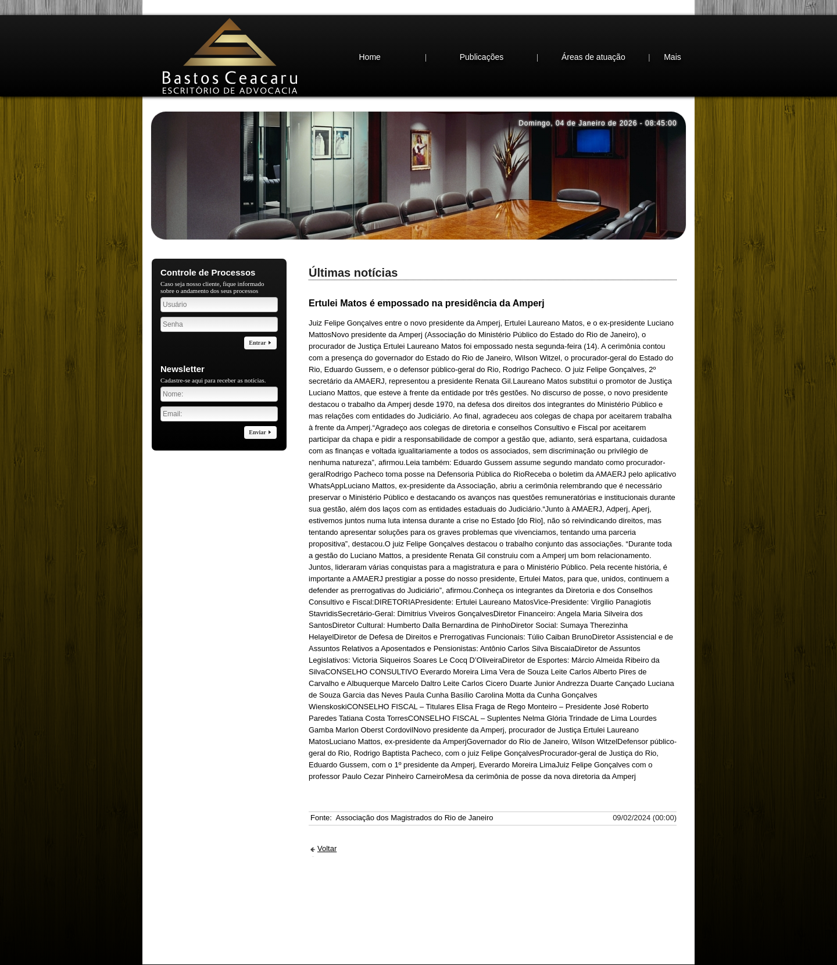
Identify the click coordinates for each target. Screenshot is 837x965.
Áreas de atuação (593, 33)
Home (369, 33)
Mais (672, 33)
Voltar (327, 825)
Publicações (482, 33)
